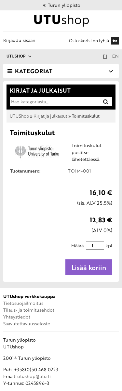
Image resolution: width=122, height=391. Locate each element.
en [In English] (115, 56)
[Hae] (105, 101)
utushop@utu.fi (34, 376)
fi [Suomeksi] (105, 56)
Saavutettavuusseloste (26, 323)
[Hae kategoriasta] (54, 101)
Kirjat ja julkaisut (50, 116)
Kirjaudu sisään (19, 40)
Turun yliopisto (61, 5)
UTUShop (19, 116)
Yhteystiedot (16, 316)
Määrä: (78, 245)
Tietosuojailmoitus (23, 303)
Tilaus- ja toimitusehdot (28, 309)
